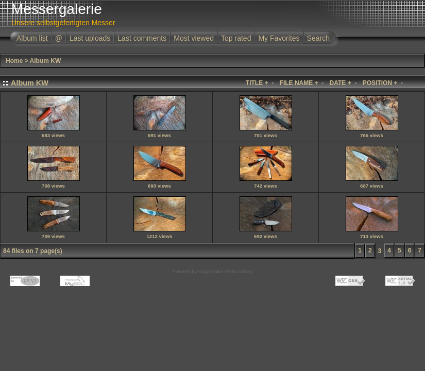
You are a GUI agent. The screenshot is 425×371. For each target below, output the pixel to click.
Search (318, 38)
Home (14, 60)
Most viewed (194, 38)
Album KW (45, 60)
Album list (32, 38)
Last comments (141, 38)
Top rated (236, 38)
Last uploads (90, 38)
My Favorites (278, 38)
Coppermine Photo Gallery (225, 271)
